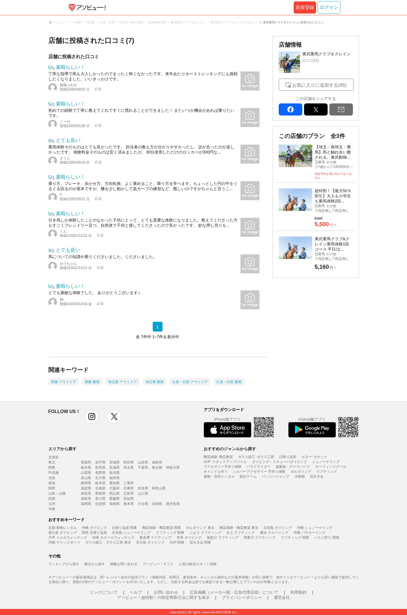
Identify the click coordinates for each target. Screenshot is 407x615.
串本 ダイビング (189, 537)
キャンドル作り (216, 472)
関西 (51, 488)
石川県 (100, 478)
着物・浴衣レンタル (219, 476)
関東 (51, 467)
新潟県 (114, 473)
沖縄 (51, 509)
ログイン (329, 7)
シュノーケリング (326, 462)
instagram (92, 416)
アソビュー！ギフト (158, 564)
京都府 (100, 488)
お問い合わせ (166, 592)
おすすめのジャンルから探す (230, 448)
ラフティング (326, 472)
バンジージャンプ (275, 476)
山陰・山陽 (57, 493)
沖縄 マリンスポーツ (64, 542)
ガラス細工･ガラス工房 (256, 457)
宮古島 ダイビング (150, 542)
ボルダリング (301, 472)
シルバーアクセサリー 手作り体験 (259, 472)
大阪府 (114, 488)
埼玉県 (128, 467)
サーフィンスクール (330, 467)
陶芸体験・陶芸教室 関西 (161, 528)
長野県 (100, 473)
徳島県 (86, 499)
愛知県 (114, 483)
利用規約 (299, 592)
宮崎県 (157, 504)
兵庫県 (128, 488)
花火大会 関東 (200, 542)
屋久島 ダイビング (62, 533)
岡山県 (114, 493)
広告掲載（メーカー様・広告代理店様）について (234, 592)
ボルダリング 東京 (200, 528)
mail (341, 109)
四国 (51, 499)
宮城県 (114, 462)
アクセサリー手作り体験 (223, 467)
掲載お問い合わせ (123, 564)
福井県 (114, 478)
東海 (51, 483)
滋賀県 (86, 488)
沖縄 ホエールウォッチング (113, 537)
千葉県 (143, 467)
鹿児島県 (173, 504)
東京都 (157, 467)
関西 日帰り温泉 (94, 533)
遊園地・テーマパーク (293, 467)
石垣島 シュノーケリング (131, 533)
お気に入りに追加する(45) (319, 85)
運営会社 (282, 597)
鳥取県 (86, 493)
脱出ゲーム (248, 476)
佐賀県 (100, 504)
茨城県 (114, 467)
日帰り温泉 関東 (124, 528)
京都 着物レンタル (62, 528)
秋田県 (128, 462)
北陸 (51, 478)
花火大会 (317, 476)
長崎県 (114, 504)
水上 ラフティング (240, 533)
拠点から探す (94, 564)
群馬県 (100, 467)
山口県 (143, 493)
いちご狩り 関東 (326, 537)
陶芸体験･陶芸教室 (218, 457)
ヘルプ (136, 592)
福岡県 (86, 504)
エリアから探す (62, 448)
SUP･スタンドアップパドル (225, 462)
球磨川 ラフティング (260, 537)
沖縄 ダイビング (94, 528)
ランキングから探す (63, 564)
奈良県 (143, 488)
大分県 (143, 504)
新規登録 (305, 7)
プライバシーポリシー (242, 597)
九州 (51, 504)
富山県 (86, 478)
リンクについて (103, 592)
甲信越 (53, 473)
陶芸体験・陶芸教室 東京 (238, 528)
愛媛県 (114, 499)
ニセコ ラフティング (205, 533)
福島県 (157, 462)
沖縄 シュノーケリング (314, 528)
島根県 (100, 493)
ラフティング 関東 (170, 533)
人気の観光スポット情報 (198, 564)
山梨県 (86, 473)
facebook (290, 109)
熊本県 (128, 504)
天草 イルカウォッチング (67, 537)
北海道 (53, 457)
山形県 (143, 462)
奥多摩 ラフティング (155, 537)
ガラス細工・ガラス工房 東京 (108, 542)
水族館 (300, 476)
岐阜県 (100, 483)
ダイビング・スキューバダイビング (279, 462)
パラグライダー (259, 467)
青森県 (86, 462)
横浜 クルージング (274, 533)
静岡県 (86, 483)
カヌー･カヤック (314, 457)
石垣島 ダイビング (277, 528)
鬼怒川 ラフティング (222, 537)
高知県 (128, 499)
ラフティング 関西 (295, 537)
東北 (51, 462)
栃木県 (86, 467)
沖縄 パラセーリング (309, 533)
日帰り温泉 (287, 457)
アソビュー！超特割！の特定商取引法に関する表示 (163, 597)
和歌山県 (159, 488)
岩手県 (100, 462)
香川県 (100, 499)
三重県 (128, 483)
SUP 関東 (177, 542)
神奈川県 (173, 467)
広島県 (128, 493)
